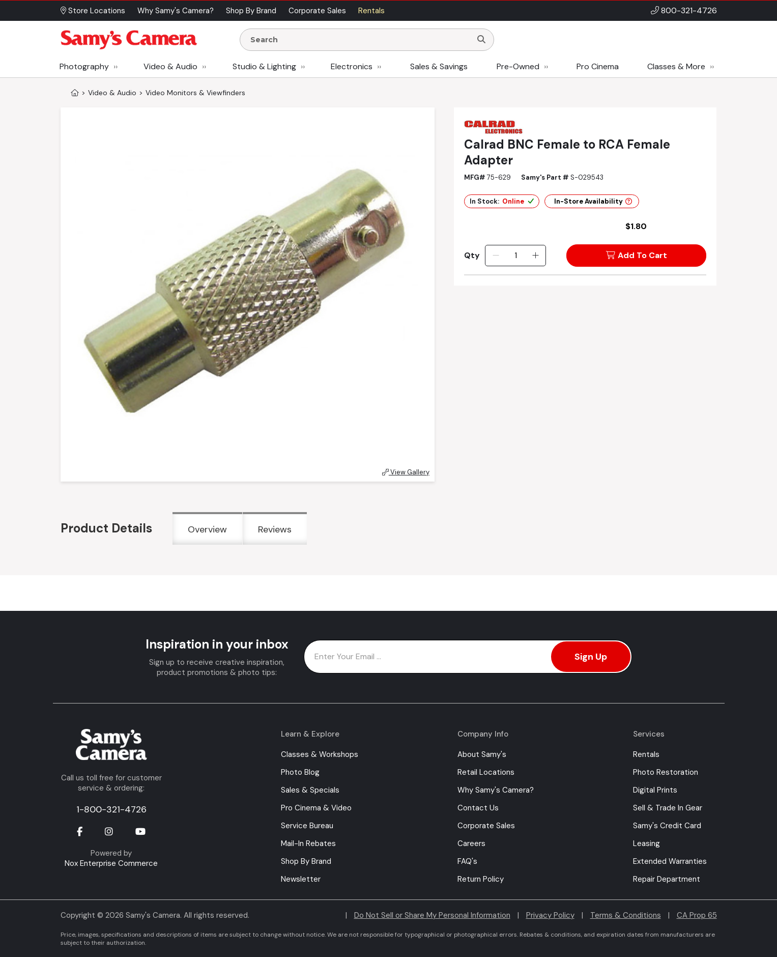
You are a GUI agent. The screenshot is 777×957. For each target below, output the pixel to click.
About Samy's (481, 754)
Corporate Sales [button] (317, 11)
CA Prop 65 (697, 915)
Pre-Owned (518, 66)
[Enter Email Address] (468, 656)
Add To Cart (636, 255)
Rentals (646, 754)
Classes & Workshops (319, 754)
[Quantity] (516, 255)
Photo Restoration (665, 772)
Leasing (646, 843)
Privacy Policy (550, 915)
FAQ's (467, 861)
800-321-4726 (689, 10)
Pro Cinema (598, 66)
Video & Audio (170, 66)
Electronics (351, 66)
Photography (84, 66)
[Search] (481, 40)
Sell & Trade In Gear (667, 808)
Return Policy (480, 879)
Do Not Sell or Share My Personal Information (432, 915)
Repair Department (666, 879)
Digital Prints (655, 790)
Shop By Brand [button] (251, 11)
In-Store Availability (593, 201)
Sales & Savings (439, 66)
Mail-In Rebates (308, 843)
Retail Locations (485, 772)
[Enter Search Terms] (359, 40)
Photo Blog (300, 772)
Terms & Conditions (625, 915)
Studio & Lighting (264, 66)
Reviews (275, 529)
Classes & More (676, 66)
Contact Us (478, 808)
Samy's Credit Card (667, 826)
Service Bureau (307, 826)
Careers (471, 843)
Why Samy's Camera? (495, 790)
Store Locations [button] (93, 11)
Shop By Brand (306, 861)
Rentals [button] (371, 11)
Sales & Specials (310, 790)
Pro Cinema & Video (316, 808)
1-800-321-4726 (111, 809)
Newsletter (301, 879)
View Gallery (405, 472)
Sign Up (590, 657)
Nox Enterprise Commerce (111, 863)
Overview (207, 529)
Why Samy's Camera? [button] (175, 11)
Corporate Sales (486, 826)
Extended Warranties (670, 861)
